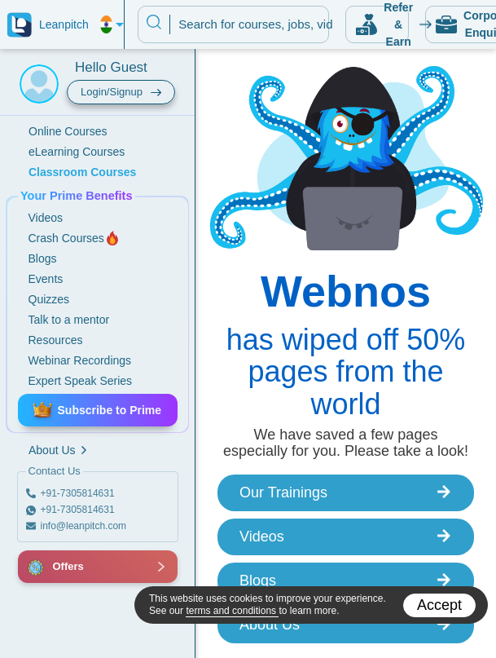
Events (46, 278)
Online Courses (68, 131)
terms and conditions (232, 610)
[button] (36, 566)
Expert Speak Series (81, 380)
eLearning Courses (77, 151)
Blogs (43, 258)
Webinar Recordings (80, 360)
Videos (46, 217)
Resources (56, 340)
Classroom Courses (82, 172)
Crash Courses (75, 238)
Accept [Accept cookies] (439, 605)
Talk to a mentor (69, 319)
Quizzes (49, 299)
